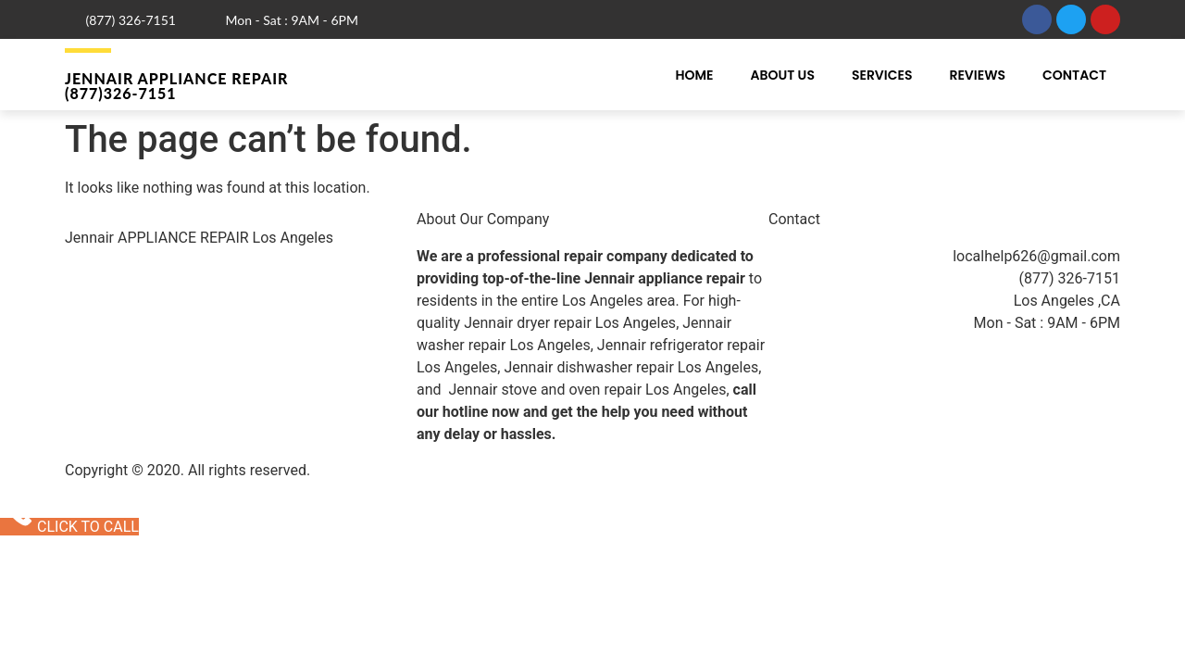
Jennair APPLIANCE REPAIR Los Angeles (199, 237)
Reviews (977, 75)
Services (882, 75)
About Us (782, 75)
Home (694, 75)
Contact (1074, 75)
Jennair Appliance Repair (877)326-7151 (176, 85)
